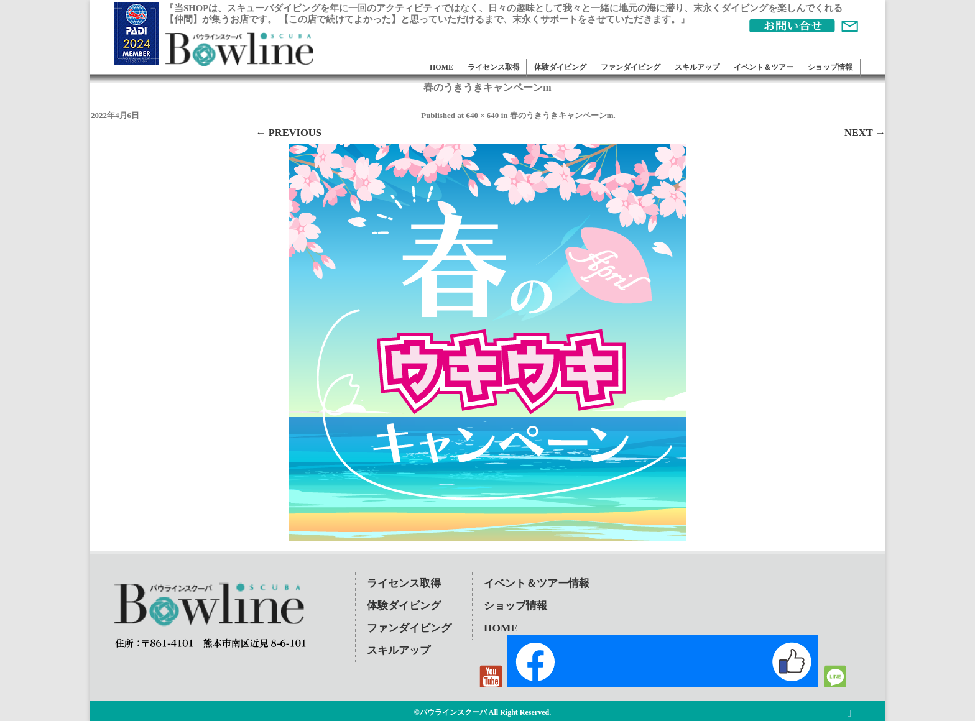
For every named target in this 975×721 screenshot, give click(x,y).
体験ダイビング (560, 67)
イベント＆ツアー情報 (536, 583)
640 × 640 (482, 115)
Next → (864, 133)
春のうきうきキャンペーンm (562, 115)
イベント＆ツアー (763, 67)
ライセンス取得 (494, 67)
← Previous (288, 133)
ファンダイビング (630, 67)
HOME (441, 67)
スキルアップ (697, 67)
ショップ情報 (830, 67)
